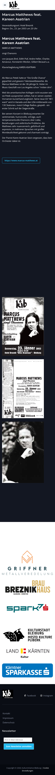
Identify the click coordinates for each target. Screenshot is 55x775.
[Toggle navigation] (5, 5)
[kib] (14, 5)
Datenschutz (8, 722)
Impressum (8, 718)
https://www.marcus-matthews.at (21, 160)
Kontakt (6, 713)
